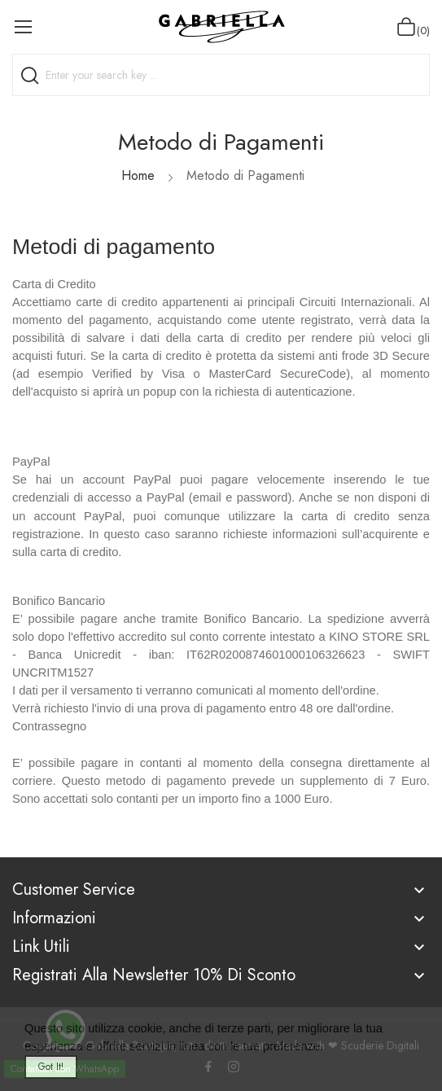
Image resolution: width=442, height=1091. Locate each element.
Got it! (50, 1066)
